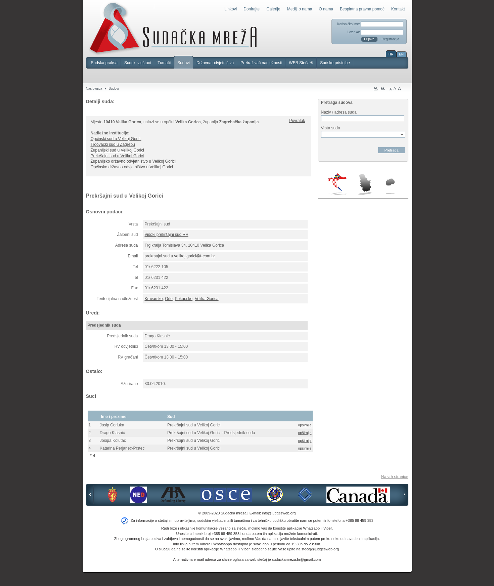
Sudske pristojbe (335, 62)
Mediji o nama (299, 9)
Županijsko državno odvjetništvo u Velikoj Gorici (133, 161)
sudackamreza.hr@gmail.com (296, 559)
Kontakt (398, 9)
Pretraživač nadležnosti (261, 62)
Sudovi (183, 62)
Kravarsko (154, 298)
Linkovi (230, 9)
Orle (169, 298)
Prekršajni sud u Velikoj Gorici (117, 156)
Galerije (273, 9)
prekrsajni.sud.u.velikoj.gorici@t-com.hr (180, 256)
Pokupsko (184, 298)
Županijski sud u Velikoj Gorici (117, 150)
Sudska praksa (104, 62)
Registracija (390, 39)
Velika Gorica (207, 298)
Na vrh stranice (394, 476)
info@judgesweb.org (279, 513)
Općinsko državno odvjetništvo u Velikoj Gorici (132, 167)
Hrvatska (338, 184)
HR (391, 54)
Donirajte (251, 9)
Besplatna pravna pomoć (362, 9)
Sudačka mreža (173, 28)
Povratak (297, 120)
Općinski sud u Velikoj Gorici (116, 138)
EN (401, 54)
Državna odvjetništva (215, 62)
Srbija (365, 184)
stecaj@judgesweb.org (320, 549)
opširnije (304, 425)
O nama (326, 9)
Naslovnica (94, 88)
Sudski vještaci (137, 62)
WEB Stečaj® (301, 62)
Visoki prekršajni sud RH (167, 234)
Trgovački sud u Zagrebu (113, 144)
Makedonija (390, 186)
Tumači (164, 62)
